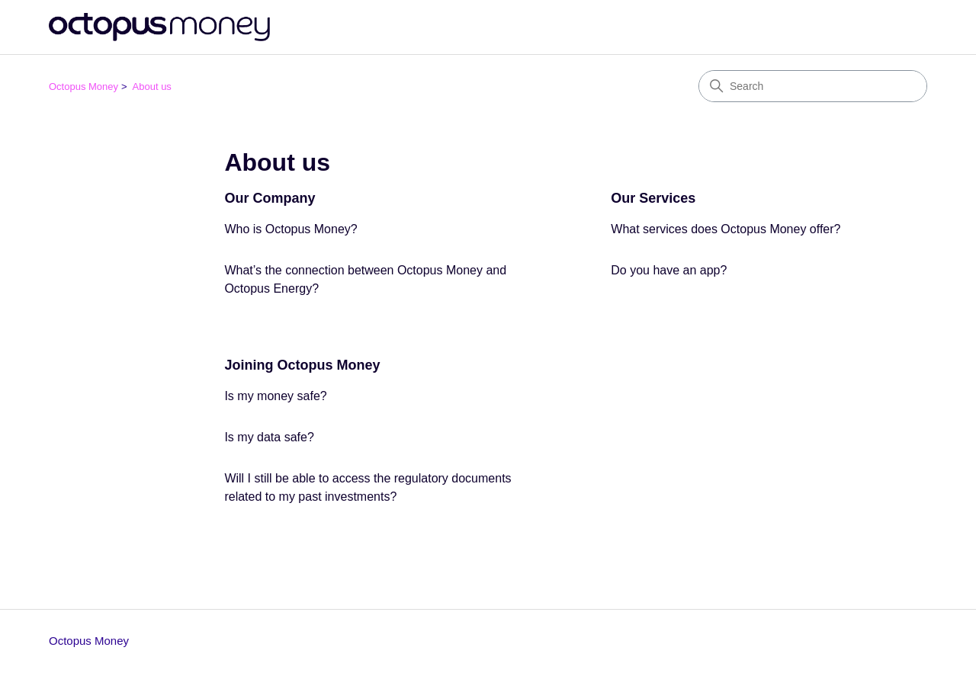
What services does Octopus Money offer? (725, 229)
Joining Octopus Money (302, 365)
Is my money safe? (275, 395)
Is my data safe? (268, 437)
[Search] (812, 86)
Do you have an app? (669, 270)
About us (152, 86)
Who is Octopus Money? (290, 229)
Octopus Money (83, 86)
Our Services (653, 198)
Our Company (269, 198)
